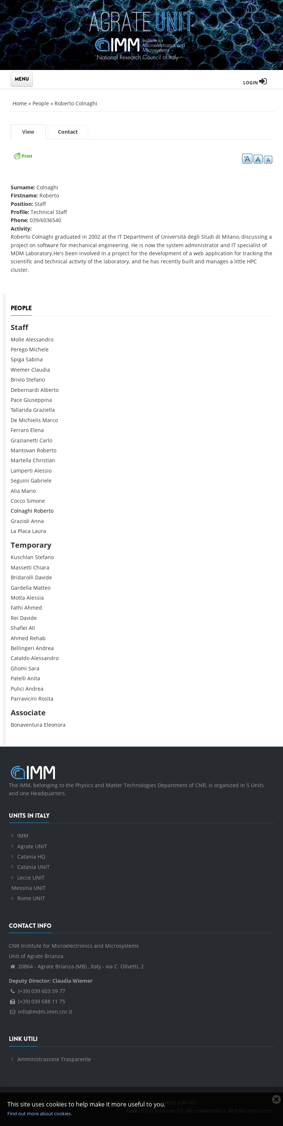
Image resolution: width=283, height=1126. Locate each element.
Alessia (35, 597)
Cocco (18, 500)
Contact (68, 131)
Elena (37, 430)
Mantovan (23, 450)
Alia (15, 490)
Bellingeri (22, 648)
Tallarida (21, 409)
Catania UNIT (33, 866)
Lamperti (22, 470)
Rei (14, 617)
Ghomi (19, 668)
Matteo (41, 587)
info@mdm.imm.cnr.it (40, 1011)
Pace (16, 399)
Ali (32, 627)
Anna (37, 521)
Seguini (20, 480)
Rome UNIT (31, 898)
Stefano (35, 379)
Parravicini (24, 698)
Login (255, 83)
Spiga (17, 359)
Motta (18, 597)
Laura (39, 530)
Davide (43, 577)
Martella (21, 460)
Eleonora (55, 724)
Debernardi (25, 389)
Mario (28, 490)
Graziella (44, 409)
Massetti (21, 567)
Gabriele (41, 480)
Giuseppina (38, 399)
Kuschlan (22, 557)
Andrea (45, 648)
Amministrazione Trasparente (54, 1059)
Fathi (17, 607)
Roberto (46, 450)
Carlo (45, 440)
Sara (33, 668)
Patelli (18, 678)
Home (20, 103)
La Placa (21, 530)
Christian (44, 460)
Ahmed (33, 607)
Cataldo (20, 658)
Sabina (34, 359)
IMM (22, 835)
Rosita (45, 698)
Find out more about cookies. (39, 1113)
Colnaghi (21, 510)
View (34, 133)
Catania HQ (31, 856)
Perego (19, 349)
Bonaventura (26, 724)
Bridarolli (22, 577)
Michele (39, 349)
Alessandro (39, 339)
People (40, 103)
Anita (33, 678)
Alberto (50, 389)
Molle (17, 339)
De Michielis (26, 420)
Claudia (40, 369)
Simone (36, 500)
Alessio (43, 470)
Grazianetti (24, 440)
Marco (50, 420)
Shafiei (19, 627)
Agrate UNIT (32, 846)
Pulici (17, 688)
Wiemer (20, 369)
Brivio (18, 379)
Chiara (41, 567)
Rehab (38, 638)
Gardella (21, 587)
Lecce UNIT (31, 877)
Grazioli (20, 521)
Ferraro (20, 430)
